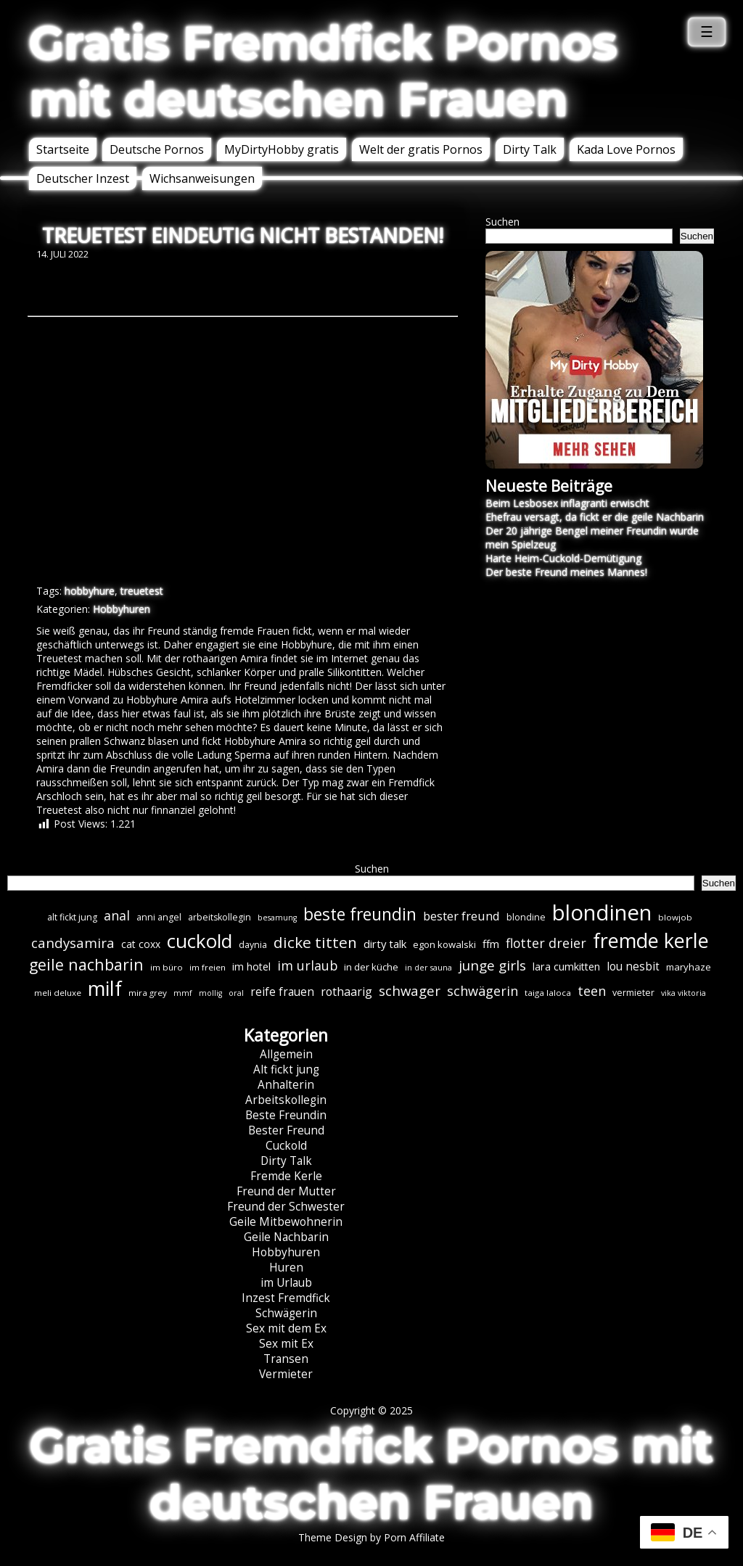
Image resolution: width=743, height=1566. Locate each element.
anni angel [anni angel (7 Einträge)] (158, 917)
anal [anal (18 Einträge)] (117, 915)
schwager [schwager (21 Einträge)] (409, 990)
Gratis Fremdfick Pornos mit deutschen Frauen (323, 71)
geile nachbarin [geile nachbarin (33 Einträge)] (86, 964)
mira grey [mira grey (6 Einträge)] (147, 992)
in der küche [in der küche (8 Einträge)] (371, 966)
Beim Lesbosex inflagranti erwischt (567, 503)
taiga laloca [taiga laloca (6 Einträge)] (548, 992)
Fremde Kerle (286, 1176)
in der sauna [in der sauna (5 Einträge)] (428, 968)
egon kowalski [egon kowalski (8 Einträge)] (444, 944)
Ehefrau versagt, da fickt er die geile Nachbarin (594, 517)
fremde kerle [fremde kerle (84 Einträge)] (651, 940)
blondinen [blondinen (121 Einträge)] (602, 912)
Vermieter (286, 1374)
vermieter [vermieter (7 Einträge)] (633, 992)
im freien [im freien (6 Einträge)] (207, 967)
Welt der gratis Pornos (421, 149)
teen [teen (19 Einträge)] (592, 991)
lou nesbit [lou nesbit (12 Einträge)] (633, 966)
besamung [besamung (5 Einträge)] (277, 917)
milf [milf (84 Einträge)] (105, 988)
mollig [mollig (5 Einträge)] (210, 993)
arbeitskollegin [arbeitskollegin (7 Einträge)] (219, 917)
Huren (286, 1267)
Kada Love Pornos (626, 149)
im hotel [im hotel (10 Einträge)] (251, 966)
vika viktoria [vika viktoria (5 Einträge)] (683, 993)
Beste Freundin (286, 1115)
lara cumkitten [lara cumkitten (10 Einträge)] (566, 966)
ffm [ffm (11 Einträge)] (491, 943)
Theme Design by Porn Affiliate (371, 1537)
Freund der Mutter (286, 1191)
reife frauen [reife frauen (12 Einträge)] (282, 992)
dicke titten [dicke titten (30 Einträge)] (315, 942)
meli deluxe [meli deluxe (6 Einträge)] (57, 992)
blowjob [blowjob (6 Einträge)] (675, 917)
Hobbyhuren (121, 609)
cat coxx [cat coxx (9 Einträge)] (140, 944)
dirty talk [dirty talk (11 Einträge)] (385, 943)
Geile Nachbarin (286, 1237)
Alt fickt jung (286, 1069)
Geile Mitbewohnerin (285, 1221)
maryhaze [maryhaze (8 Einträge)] (688, 966)
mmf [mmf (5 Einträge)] (182, 993)
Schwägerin (286, 1313)
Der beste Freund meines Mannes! (566, 572)
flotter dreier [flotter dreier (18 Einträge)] (546, 943)
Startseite (62, 149)
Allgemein (286, 1054)
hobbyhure (90, 591)
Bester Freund (286, 1130)
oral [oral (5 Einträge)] (236, 993)
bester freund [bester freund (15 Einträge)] (461, 915)
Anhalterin (286, 1084)
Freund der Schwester (286, 1206)
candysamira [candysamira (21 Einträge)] (73, 943)
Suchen (502, 221)
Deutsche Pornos (157, 149)
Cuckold (286, 1145)
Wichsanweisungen (202, 178)
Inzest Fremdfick (286, 1298)
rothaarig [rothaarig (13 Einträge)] (346, 992)
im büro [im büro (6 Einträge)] (166, 967)
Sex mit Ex (286, 1343)
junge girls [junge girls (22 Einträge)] (492, 965)
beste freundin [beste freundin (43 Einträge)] (359, 914)
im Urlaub (286, 1282)
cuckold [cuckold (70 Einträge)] (199, 941)
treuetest (141, 591)
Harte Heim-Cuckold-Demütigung (563, 558)
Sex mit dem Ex (286, 1328)
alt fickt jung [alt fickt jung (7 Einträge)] (72, 917)
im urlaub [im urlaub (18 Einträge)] (307, 965)
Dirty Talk (530, 149)
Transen (285, 1359)
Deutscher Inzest (82, 178)
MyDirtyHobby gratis (281, 149)
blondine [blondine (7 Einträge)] (526, 917)
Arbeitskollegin (286, 1100)
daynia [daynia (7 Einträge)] (253, 945)
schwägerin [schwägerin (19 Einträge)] (482, 991)
